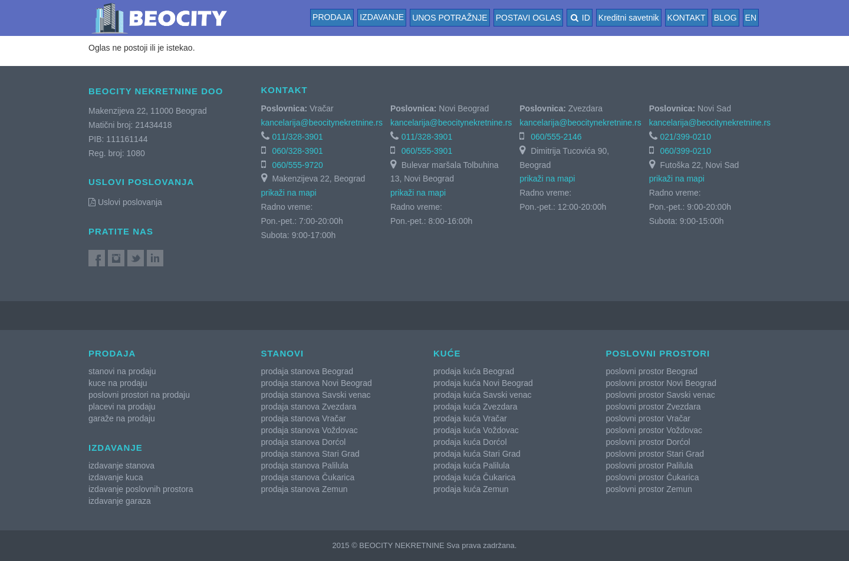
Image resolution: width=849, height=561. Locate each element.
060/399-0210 (685, 151)
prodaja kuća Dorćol (470, 442)
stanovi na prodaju (122, 371)
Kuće (447, 353)
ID (579, 17)
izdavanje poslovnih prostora (140, 489)
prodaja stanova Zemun (304, 489)
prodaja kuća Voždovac (476, 430)
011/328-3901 (297, 136)
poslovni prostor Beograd (652, 371)
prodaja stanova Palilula (305, 465)
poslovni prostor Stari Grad (655, 453)
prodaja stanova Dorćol (303, 442)
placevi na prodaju (122, 406)
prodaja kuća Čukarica (474, 477)
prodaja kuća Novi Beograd (483, 383)
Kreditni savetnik (628, 17)
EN (750, 17)
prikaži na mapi (289, 192)
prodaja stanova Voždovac (309, 430)
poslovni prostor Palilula (649, 465)
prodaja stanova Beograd (307, 371)
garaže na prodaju (121, 418)
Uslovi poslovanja (125, 202)
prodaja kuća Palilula (471, 465)
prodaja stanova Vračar (303, 418)
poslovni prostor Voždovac (654, 430)
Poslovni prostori (658, 353)
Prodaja (331, 17)
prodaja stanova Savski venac (316, 395)
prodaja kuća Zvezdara (475, 406)
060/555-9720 (297, 165)
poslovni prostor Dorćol (648, 442)
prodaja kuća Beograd (473, 371)
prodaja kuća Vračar (470, 418)
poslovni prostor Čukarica (652, 477)
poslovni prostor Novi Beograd (661, 383)
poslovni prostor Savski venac (660, 395)
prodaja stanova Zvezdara (309, 406)
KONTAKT (686, 17)
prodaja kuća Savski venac (482, 395)
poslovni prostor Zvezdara (653, 406)
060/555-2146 (556, 136)
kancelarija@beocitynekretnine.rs (322, 122)
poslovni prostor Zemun (649, 489)
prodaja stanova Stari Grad (310, 453)
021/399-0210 (685, 136)
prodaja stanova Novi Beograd (316, 383)
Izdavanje (382, 17)
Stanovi (282, 353)
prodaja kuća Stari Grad (477, 453)
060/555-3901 (427, 151)
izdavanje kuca (115, 477)
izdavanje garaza (119, 501)
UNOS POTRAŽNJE (450, 17)
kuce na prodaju (117, 383)
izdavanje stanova (121, 465)
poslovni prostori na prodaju (139, 395)
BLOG (725, 17)
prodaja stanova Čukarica (308, 477)
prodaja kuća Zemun (471, 489)
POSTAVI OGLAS (528, 17)
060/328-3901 (297, 151)
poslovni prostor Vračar (648, 418)
